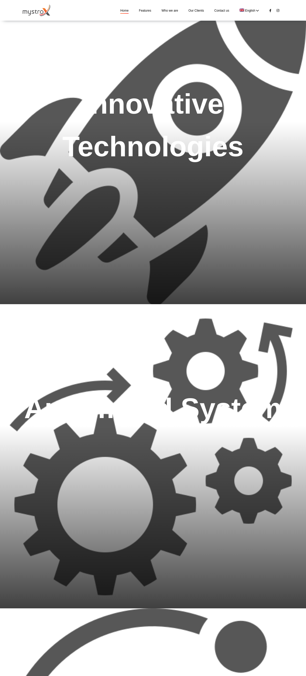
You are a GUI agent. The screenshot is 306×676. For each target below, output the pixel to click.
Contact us (221, 10)
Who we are (169, 10)
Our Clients (196, 10)
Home (124, 10)
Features (145, 10)
